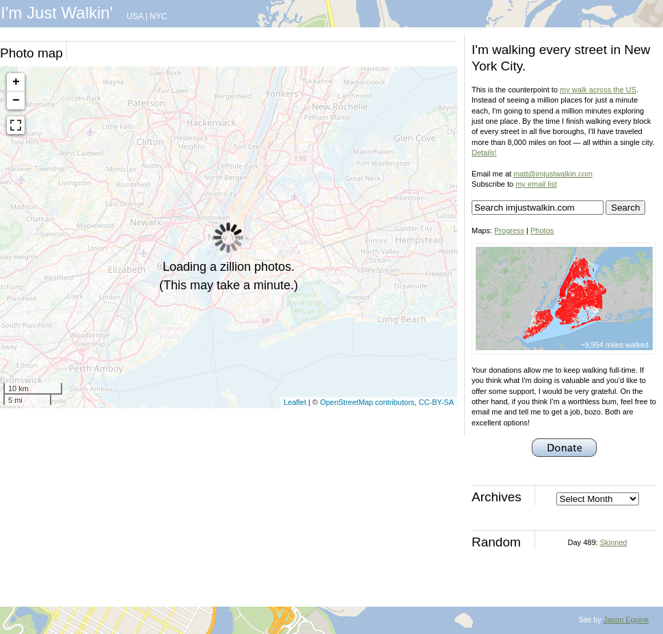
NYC (158, 16)
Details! (484, 152)
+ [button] (16, 82)
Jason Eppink (626, 620)
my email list (536, 184)
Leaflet (295, 402)
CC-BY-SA (436, 402)
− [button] (16, 100)
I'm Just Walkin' (57, 12)
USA (134, 16)
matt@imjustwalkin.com (553, 174)
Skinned (613, 542)
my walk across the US (598, 89)
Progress (509, 230)
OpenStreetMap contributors (367, 402)
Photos (542, 230)
